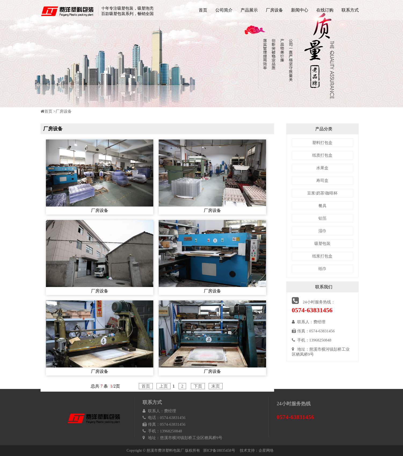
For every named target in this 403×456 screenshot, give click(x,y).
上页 (163, 386)
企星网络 (266, 450)
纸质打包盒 (322, 155)
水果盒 (322, 168)
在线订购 (324, 10)
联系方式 (350, 10)
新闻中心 (299, 10)
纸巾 (322, 269)
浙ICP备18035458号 (219, 450)
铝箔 (322, 218)
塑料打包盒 (322, 143)
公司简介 (224, 10)
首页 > (48, 111)
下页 (198, 386)
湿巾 (322, 231)
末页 (215, 386)
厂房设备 (274, 10)
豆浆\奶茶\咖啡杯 (322, 193)
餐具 (322, 206)
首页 (203, 10)
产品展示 (249, 10)
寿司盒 (322, 180)
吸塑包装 (322, 243)
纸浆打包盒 (322, 256)
